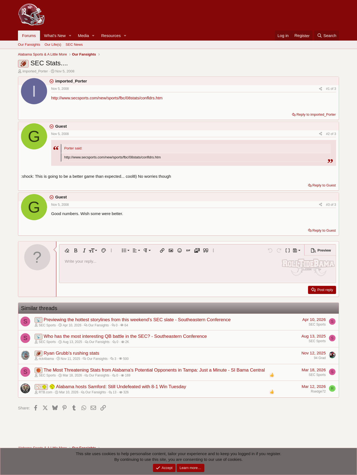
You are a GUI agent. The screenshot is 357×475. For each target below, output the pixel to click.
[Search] (326, 35)
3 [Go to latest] (335, 89)
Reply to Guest (324, 185)
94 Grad (320, 358)
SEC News (74, 44)
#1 (328, 89)
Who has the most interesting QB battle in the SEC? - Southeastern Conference (125, 336)
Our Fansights (29, 44)
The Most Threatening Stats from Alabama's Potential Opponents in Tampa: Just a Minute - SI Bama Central (154, 370)
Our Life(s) (53, 44)
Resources (111, 35)
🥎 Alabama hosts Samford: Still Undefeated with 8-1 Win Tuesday (117, 386)
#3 (328, 205)
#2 (328, 134)
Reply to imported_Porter (316, 114)
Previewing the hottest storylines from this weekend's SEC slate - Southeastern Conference (137, 319)
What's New (55, 35)
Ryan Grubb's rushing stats (71, 353)
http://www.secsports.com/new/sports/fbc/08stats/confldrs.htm (106, 98)
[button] (70, 35)
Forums (29, 35)
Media (83, 35)
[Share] (320, 89)
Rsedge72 (318, 391)
